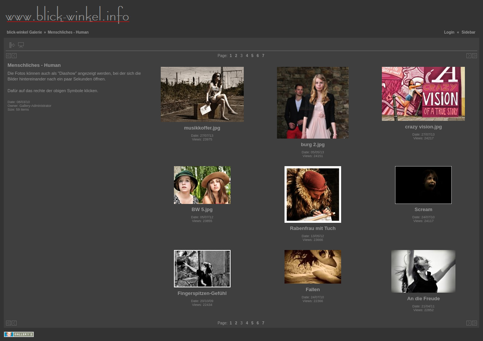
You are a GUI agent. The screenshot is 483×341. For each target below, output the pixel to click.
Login (449, 32)
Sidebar (468, 32)
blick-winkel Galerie (24, 32)
